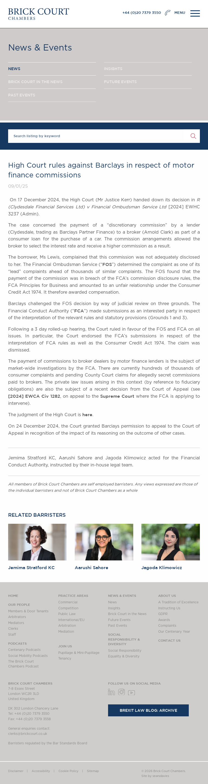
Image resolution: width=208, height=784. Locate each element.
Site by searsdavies (155, 775)
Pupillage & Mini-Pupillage (78, 652)
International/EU (71, 620)
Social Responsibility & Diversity (124, 639)
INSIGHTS (113, 69)
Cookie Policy (68, 771)
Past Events (117, 625)
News (112, 602)
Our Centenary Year (174, 631)
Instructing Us (169, 608)
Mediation (66, 631)
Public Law (67, 614)
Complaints (167, 625)
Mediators (16, 623)
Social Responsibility (124, 650)
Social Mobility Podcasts (28, 655)
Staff (12, 634)
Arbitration (67, 625)
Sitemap (93, 771)
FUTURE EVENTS (120, 82)
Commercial (67, 602)
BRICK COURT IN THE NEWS (35, 82)
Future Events (119, 620)
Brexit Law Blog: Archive (148, 710)
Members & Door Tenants (28, 611)
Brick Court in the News (127, 614)
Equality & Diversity (123, 656)
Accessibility (41, 771)
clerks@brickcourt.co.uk (27, 733)
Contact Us (169, 640)
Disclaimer (15, 771)
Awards (164, 620)
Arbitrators (17, 617)
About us (167, 595)
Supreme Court (117, 396)
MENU (179, 13)
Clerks (13, 628)
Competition (68, 608)
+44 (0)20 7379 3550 (141, 13)
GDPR (163, 614)
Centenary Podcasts (24, 649)
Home (13, 595)
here (87, 414)
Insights (114, 608)
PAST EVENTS (21, 95)
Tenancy (64, 658)
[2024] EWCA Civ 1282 (34, 396)
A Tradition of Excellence (178, 602)
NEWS (14, 69)
